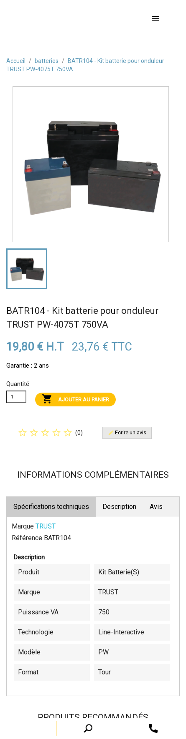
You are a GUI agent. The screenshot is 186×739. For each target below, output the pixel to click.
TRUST (46, 526)
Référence (27, 538)
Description (119, 507)
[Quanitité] (16, 397)
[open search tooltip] (153, 728)
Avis (156, 507)
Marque (23, 526)
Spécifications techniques (51, 507)
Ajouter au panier (75, 399)
